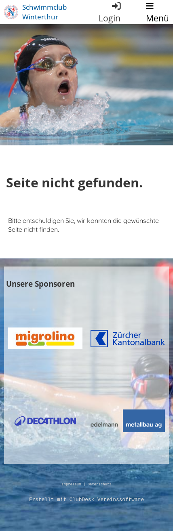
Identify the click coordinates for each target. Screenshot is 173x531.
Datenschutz (100, 484)
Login (110, 12)
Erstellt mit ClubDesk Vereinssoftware (86, 500)
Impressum (71, 484)
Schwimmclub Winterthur (44, 11)
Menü (157, 13)
